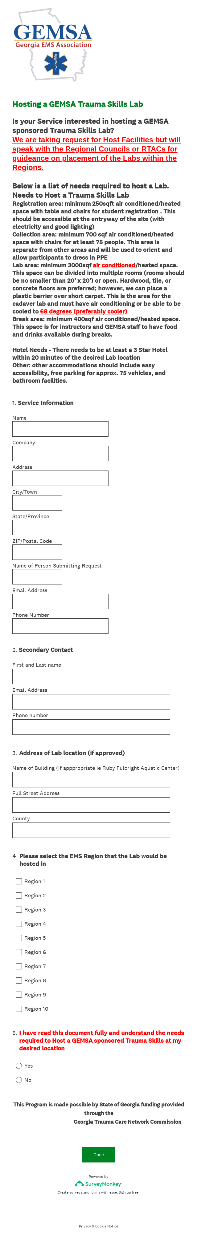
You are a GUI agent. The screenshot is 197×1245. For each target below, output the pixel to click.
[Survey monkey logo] (98, 1183)
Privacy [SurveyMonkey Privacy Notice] (85, 1226)
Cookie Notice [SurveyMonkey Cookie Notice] (106, 1226)
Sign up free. (129, 1192)
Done (98, 1155)
